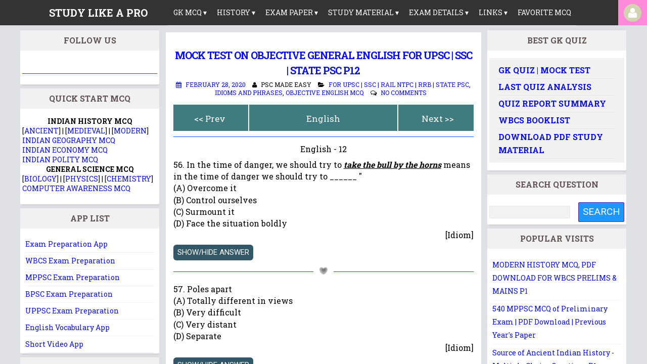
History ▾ (236, 12)
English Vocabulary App (67, 327)
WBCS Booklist (534, 120)
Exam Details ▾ (439, 12)
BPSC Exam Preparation (69, 294)
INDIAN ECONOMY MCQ (65, 150)
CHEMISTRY (129, 179)
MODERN (130, 130)
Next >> (438, 118)
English (323, 118)
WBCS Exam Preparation (70, 260)
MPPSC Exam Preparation (72, 277)
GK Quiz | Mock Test (544, 70)
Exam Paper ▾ (291, 12)
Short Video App (54, 344)
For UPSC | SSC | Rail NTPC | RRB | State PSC (399, 84)
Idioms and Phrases (249, 92)
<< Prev (209, 118)
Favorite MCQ (544, 12)
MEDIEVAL (86, 130)
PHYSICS (81, 179)
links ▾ (493, 12)
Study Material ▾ (363, 12)
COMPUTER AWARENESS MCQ (76, 188)
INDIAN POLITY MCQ (60, 159)
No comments (404, 92)
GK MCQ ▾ (190, 12)
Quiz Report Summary (552, 103)
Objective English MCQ (325, 92)
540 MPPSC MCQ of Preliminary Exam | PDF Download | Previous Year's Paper (550, 322)
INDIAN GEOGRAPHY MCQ (68, 140)
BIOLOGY (40, 179)
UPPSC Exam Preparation (72, 310)
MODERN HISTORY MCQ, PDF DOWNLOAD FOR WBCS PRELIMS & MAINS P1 (554, 278)
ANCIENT (41, 130)
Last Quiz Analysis (544, 86)
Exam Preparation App (66, 244)
